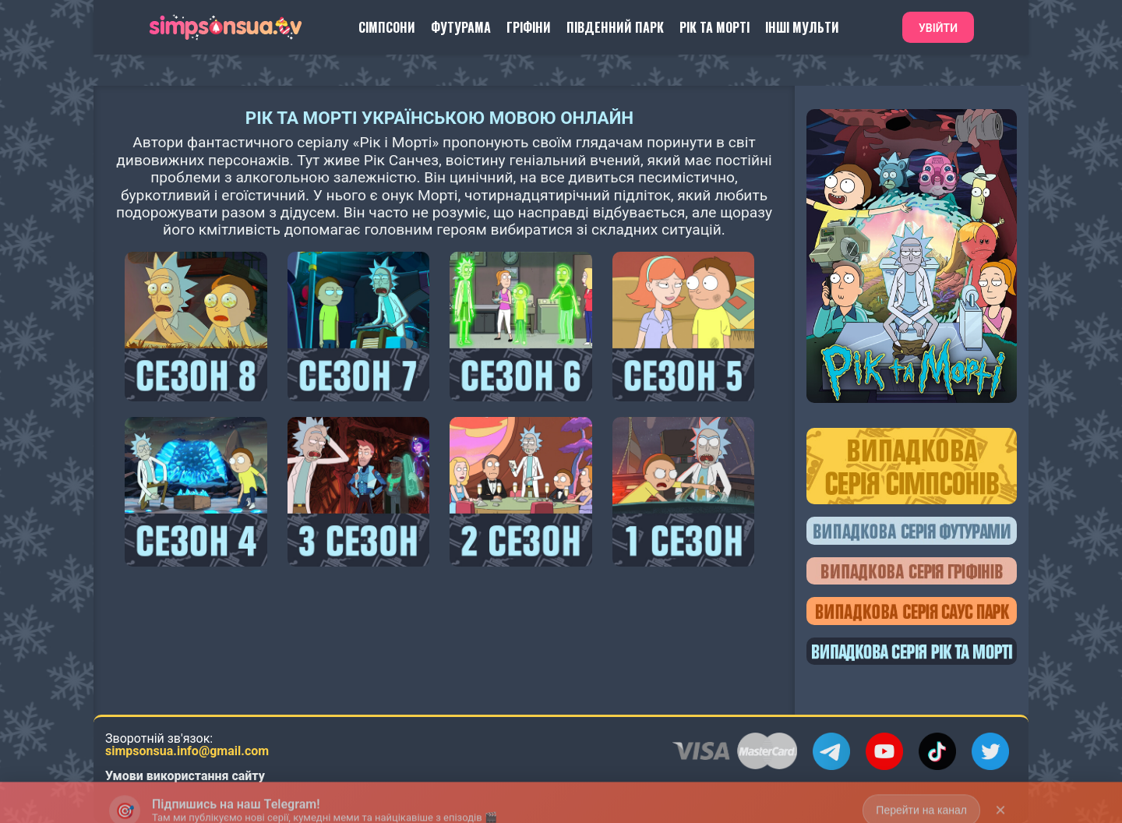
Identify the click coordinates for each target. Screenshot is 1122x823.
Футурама (461, 27)
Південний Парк (615, 27)
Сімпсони (386, 27)
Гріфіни (528, 27)
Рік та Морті (714, 27)
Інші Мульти (802, 27)
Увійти (938, 28)
